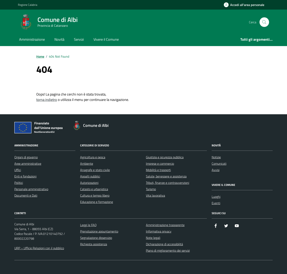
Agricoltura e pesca (92, 157)
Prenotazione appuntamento (99, 231)
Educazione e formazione (96, 201)
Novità (59, 39)
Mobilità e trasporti (158, 170)
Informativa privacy (158, 231)
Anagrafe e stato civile (95, 170)
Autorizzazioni (89, 182)
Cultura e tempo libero (94, 195)
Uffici (17, 170)
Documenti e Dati (25, 195)
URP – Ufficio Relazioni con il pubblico (39, 248)
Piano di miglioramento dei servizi (168, 250)
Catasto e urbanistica (94, 189)
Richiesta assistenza (93, 244)
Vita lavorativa (155, 195)
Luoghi (216, 196)
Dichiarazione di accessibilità (164, 244)
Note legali (153, 237)
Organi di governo (26, 157)
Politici (18, 182)
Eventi (216, 203)
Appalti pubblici (90, 176)
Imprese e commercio (160, 163)
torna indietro (46, 99)
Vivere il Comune (106, 39)
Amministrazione (32, 39)
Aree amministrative (27, 163)
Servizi (79, 39)
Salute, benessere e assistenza (166, 176)
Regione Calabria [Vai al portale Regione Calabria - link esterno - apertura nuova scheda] (27, 5)
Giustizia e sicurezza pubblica (165, 157)
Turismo (151, 189)
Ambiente (86, 163)
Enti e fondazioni (25, 176)
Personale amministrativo (31, 189)
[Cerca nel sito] (264, 22)
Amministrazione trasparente (165, 225)
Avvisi (215, 170)
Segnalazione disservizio (96, 237)
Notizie (216, 157)
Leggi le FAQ (88, 225)
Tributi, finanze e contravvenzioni (167, 182)
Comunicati (219, 163)
